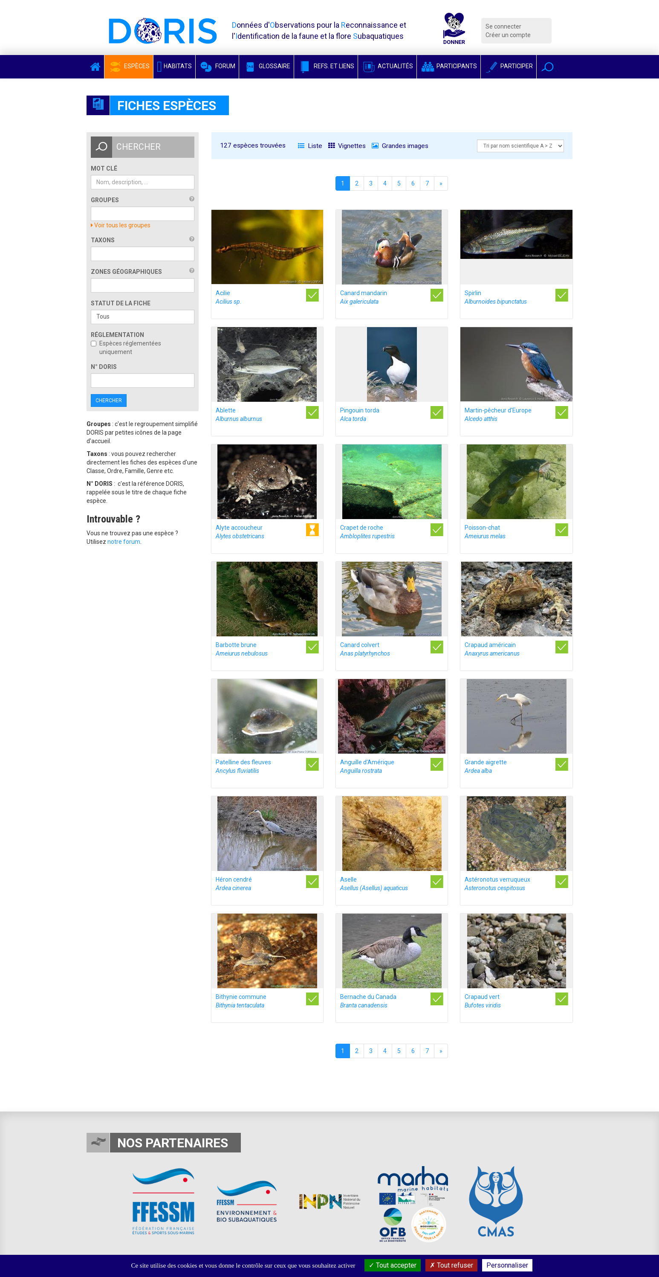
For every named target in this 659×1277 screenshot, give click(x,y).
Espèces (129, 66)
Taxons (103, 240)
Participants (448, 66)
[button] (547, 66)
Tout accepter (392, 1265)
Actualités (387, 66)
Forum (217, 66)
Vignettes (347, 146)
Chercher (108, 400)
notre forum (123, 541)
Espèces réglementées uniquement (126, 347)
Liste (310, 146)
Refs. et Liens (326, 66)
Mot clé (104, 168)
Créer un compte (508, 35)
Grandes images (400, 146)
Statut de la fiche (120, 303)
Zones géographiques (126, 271)
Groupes (105, 200)
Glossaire (266, 66)
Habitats (174, 66)
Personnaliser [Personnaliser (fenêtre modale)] (507, 1265)
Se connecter (503, 26)
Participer (508, 66)
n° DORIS (104, 366)
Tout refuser (451, 1265)
